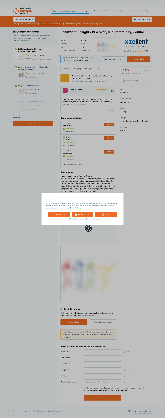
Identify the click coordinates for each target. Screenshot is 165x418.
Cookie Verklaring (75, 208)
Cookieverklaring (94, 219)
